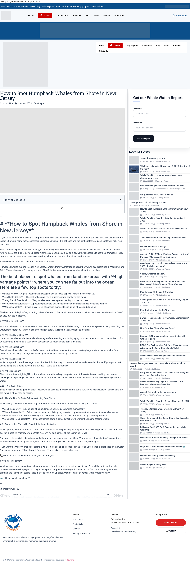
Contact (106, 15)
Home (31, 15)
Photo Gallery (78, 524)
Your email (159, 125)
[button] (121, 200)
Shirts (96, 15)
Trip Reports (62, 15)
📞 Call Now (170, 531)
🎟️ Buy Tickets (170, 522)
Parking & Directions (81, 533)
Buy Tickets (78, 519)
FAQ (87, 15)
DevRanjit (70, 560)
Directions (76, 15)
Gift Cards (119, 15)
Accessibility (116, 528)
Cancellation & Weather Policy (123, 531)
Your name (159, 111)
